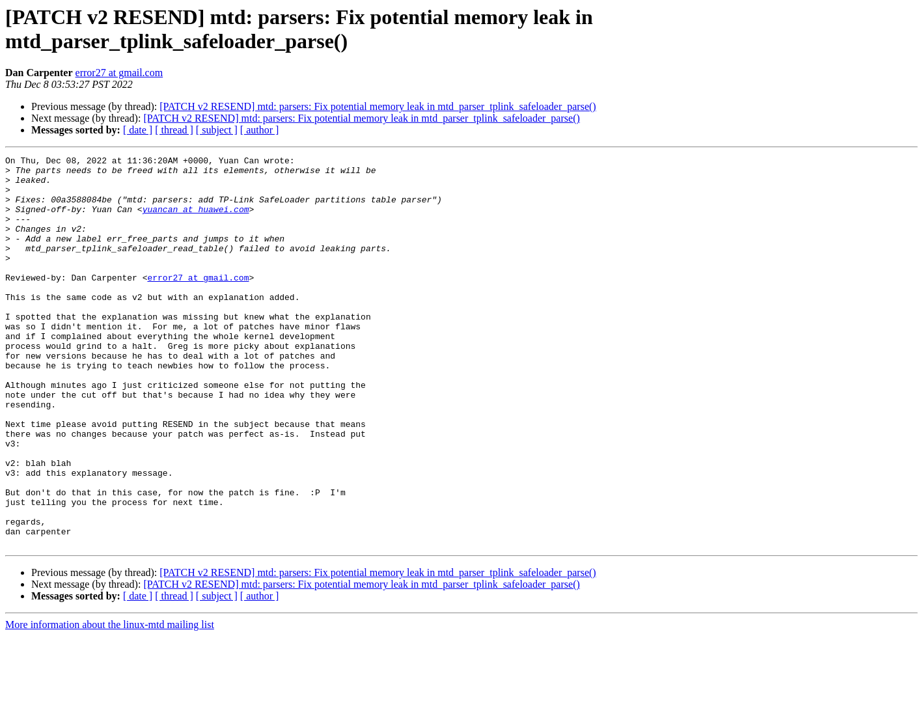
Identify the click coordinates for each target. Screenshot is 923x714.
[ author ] (259, 129)
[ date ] (137, 129)
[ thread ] (174, 129)
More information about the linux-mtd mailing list (109, 702)
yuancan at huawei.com (196, 221)
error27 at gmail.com (119, 72)
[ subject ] (217, 129)
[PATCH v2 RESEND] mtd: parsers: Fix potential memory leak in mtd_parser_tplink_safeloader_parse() (377, 106)
